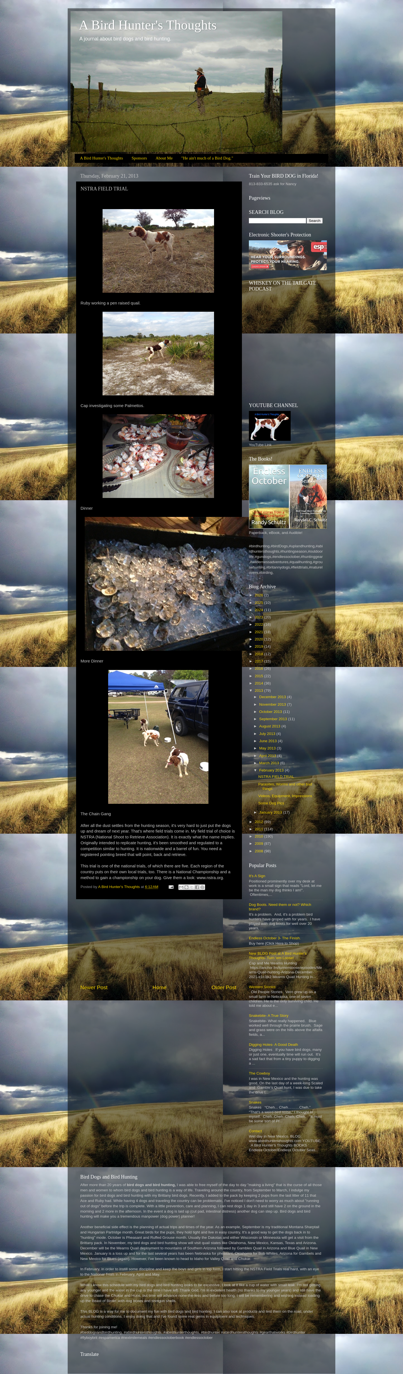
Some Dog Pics (271, 803)
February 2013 (272, 770)
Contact (255, 1131)
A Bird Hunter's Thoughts (148, 25)
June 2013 (268, 741)
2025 (259, 603)
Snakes (255, 1102)
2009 (259, 843)
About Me (164, 158)
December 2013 (273, 697)
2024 (259, 610)
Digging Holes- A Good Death (273, 1044)
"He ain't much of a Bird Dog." (207, 158)
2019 (259, 646)
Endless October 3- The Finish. (275, 938)
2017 (259, 661)
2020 (259, 639)
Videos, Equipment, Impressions (285, 796)
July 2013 (267, 734)
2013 (259, 690)
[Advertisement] (158, 941)
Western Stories (262, 987)
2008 (259, 851)
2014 (259, 683)
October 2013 (271, 712)
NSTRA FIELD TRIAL (276, 777)
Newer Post (94, 987)
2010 (259, 836)
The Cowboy (259, 1073)
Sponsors (139, 158)
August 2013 (270, 726)
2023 (259, 617)
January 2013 (271, 812)
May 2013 (268, 748)
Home (159, 987)
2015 (259, 676)
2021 (259, 632)
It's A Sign (257, 876)
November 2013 (273, 704)
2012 (259, 822)
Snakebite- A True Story (268, 1015)
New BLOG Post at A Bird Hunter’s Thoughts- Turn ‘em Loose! (278, 955)
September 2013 (273, 719)
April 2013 (268, 756)
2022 (259, 624)
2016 (259, 668)
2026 (259, 595)
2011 (259, 829)
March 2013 (269, 763)
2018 (259, 654)
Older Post (224, 987)
